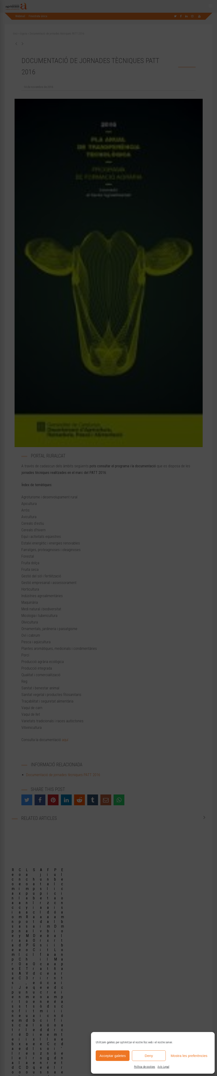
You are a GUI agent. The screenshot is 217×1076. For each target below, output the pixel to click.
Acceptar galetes (112, 1056)
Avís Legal (163, 1066)
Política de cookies (144, 1066)
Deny (149, 1056)
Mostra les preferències (189, 1056)
